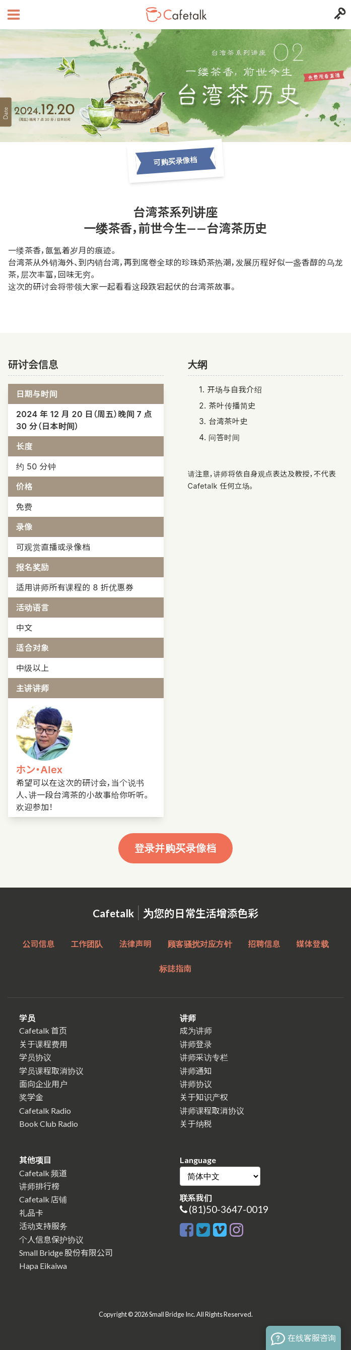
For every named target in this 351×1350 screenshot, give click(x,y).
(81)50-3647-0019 (228, 1209)
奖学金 (31, 1097)
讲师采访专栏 (204, 1057)
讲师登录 (196, 1044)
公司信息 (38, 944)
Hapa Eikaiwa (43, 1265)
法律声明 (135, 944)
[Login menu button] (338, 14)
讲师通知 (196, 1070)
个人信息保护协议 (51, 1239)
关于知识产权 (204, 1097)
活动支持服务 (43, 1226)
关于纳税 (196, 1123)
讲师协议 (196, 1084)
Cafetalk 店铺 (43, 1199)
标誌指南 (175, 968)
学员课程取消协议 (51, 1070)
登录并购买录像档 (175, 848)
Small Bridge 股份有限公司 (66, 1252)
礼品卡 (31, 1213)
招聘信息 (264, 944)
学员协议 (35, 1057)
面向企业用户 (43, 1084)
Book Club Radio (48, 1123)
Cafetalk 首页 (43, 1030)
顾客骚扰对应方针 (200, 944)
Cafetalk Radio (45, 1110)
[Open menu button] (12, 14)
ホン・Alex (39, 770)
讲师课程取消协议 (212, 1110)
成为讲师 (196, 1030)
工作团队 (87, 944)
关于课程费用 (43, 1044)
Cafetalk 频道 (43, 1173)
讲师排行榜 (39, 1186)
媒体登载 (313, 944)
